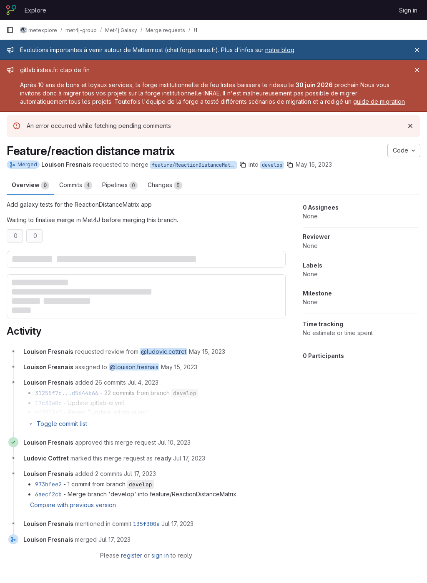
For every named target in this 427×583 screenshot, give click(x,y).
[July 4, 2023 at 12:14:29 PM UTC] (143, 382)
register (131, 555)
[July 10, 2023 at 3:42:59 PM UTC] (174, 442)
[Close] (417, 50)
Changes (165, 185)
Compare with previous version (73, 504)
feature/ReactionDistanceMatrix (194, 165)
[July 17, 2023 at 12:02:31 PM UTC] (177, 523)
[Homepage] (11, 10)
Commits (75, 185)
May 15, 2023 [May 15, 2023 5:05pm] (314, 164)
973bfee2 (48, 484)
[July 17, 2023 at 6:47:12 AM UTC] (140, 473)
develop (272, 165)
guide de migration (379, 101)
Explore (35, 10)
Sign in (408, 10)
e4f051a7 (48, 412)
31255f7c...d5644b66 (66, 393)
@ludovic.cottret (163, 351)
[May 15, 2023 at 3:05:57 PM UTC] (207, 351)
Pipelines (120, 185)
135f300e (146, 524)
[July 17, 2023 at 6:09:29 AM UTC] (189, 458)
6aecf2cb (48, 494)
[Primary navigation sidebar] (10, 30)
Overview (30, 185)
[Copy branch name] (243, 165)
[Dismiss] (410, 126)
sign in (160, 555)
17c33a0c (48, 403)
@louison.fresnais (134, 366)
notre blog (279, 49)
